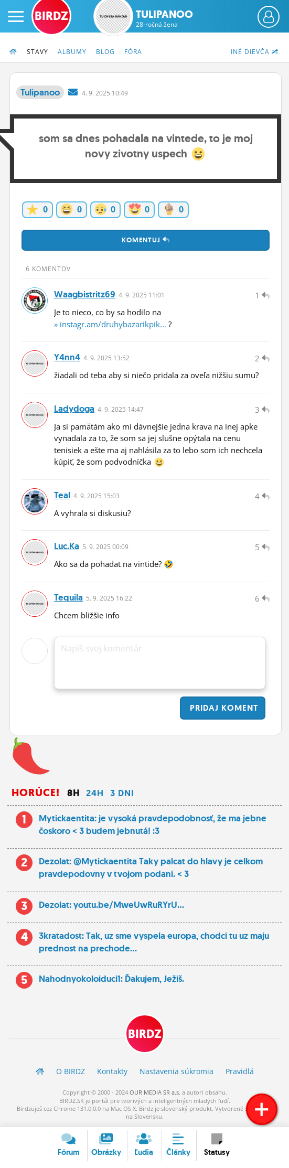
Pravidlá (240, 1071)
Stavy (37, 51)
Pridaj (222, 707)
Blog (105, 51)
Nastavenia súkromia (176, 1071)
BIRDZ (145, 1034)
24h (95, 793)
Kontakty (112, 1071)
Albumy (72, 51)
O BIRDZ (70, 1071)
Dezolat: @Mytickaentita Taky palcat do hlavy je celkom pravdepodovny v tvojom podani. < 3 (151, 867)
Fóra (133, 51)
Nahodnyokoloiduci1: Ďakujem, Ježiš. (111, 978)
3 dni (122, 793)
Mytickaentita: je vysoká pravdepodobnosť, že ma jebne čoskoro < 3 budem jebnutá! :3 (152, 824)
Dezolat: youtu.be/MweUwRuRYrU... (111, 904)
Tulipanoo (164, 18)
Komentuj (146, 239)
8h (73, 793)
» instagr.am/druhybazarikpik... (110, 324)
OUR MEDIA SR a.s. (155, 1092)
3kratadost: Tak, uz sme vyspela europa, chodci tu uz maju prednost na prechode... (154, 942)
